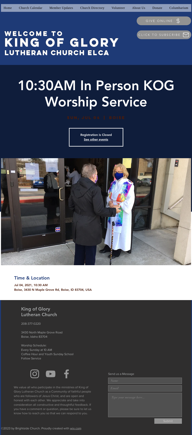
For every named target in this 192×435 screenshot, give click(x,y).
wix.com (75, 428)
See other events (96, 139)
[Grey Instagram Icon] (35, 374)
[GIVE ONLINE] (164, 20)
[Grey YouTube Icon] (50, 374)
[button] (61, 8)
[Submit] (168, 421)
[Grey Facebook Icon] (66, 374)
